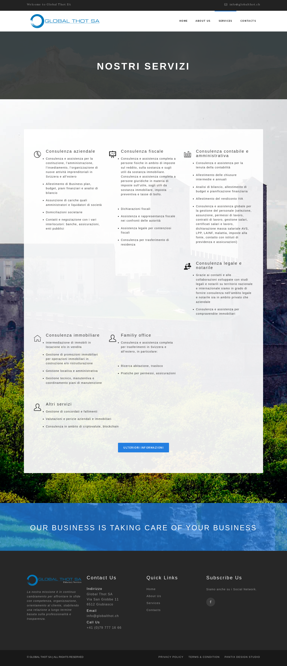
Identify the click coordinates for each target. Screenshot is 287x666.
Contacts (248, 21)
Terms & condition (203, 656)
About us (203, 21)
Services (225, 21)
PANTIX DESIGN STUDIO (242, 656)
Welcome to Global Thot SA (49, 4)
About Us (153, 596)
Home (183, 21)
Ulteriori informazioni (143, 447)
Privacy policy (170, 656)
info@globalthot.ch (242, 4)
